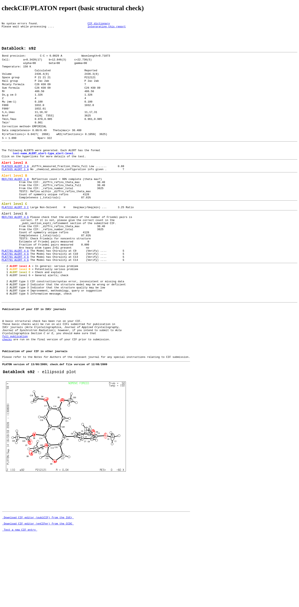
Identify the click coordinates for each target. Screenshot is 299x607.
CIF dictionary (98, 24)
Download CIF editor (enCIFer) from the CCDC (38, 587)
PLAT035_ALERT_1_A (15, 194)
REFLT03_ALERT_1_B (15, 205)
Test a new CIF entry (19, 594)
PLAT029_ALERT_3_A (15, 190)
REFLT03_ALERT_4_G (15, 250)
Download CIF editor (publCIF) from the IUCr (38, 580)
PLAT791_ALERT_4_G (15, 290)
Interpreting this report (106, 28)
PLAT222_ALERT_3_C (15, 238)
